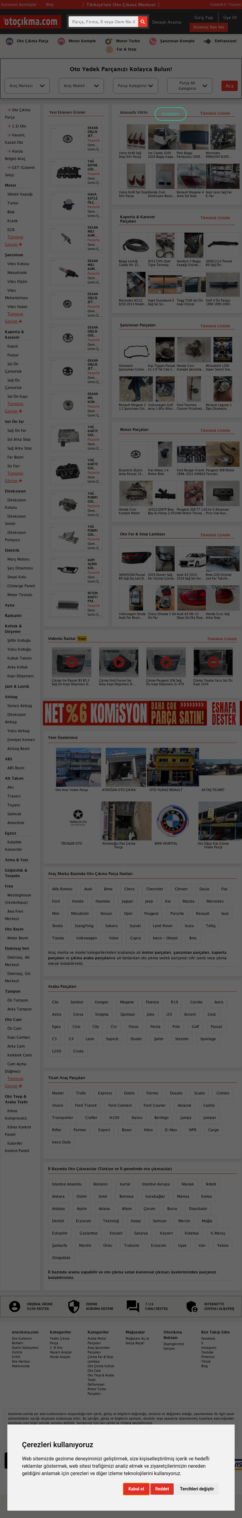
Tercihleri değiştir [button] (197, 1488)
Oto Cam (94, 1370)
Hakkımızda (21, 1366)
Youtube (207, 1352)
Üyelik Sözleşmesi (25, 1347)
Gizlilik (17, 1352)
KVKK (16, 1357)
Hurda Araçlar (60, 1357)
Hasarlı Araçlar (61, 1352)
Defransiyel (96, 1384)
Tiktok (206, 1361)
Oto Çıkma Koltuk (101, 1366)
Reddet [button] (162, 1488)
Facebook (208, 1338)
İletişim (169, 1348)
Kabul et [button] (136, 1488)
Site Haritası (21, 1361)
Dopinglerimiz (174, 1344)
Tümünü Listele (215, 535)
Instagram (208, 1347)
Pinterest (208, 1357)
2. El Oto (56, 1347)
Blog (204, 1366)
